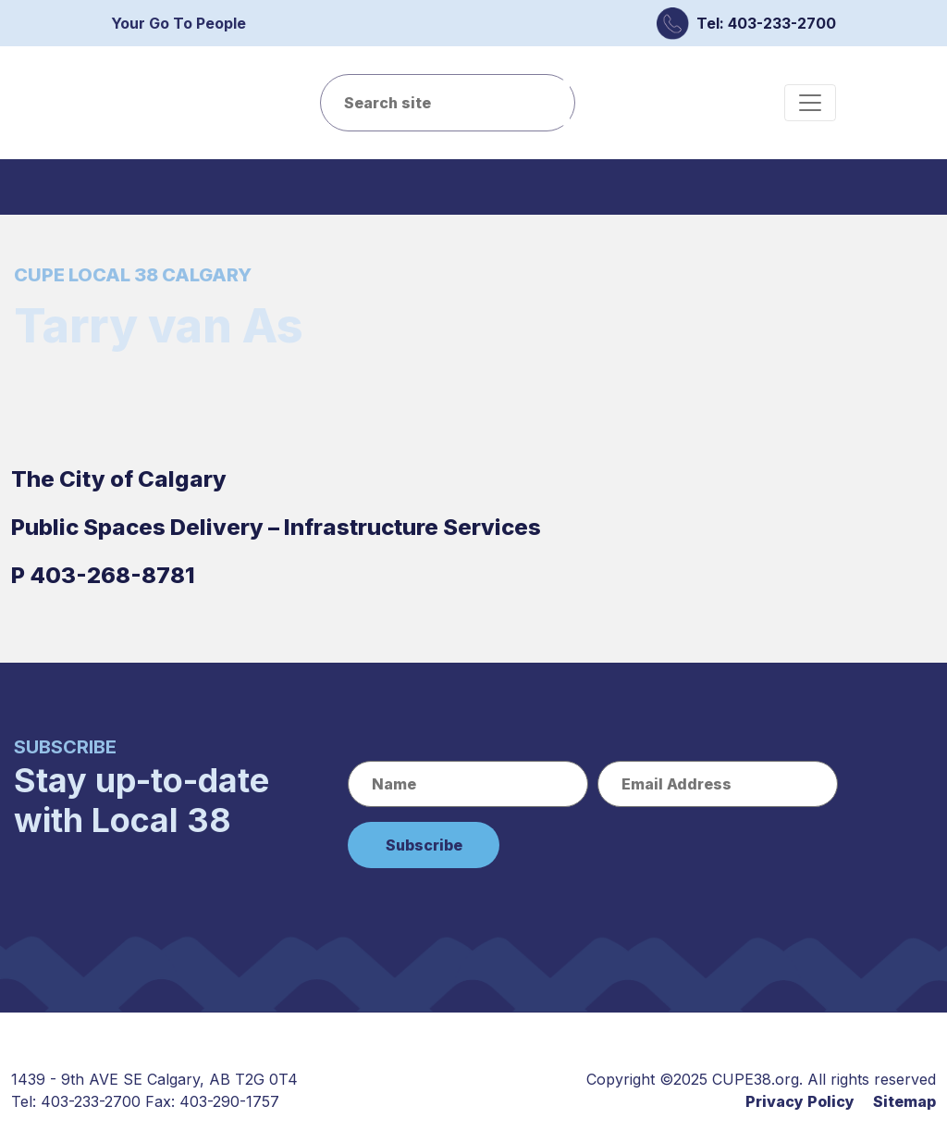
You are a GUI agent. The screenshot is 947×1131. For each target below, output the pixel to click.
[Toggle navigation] (810, 102)
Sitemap (904, 1101)
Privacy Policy (800, 1101)
